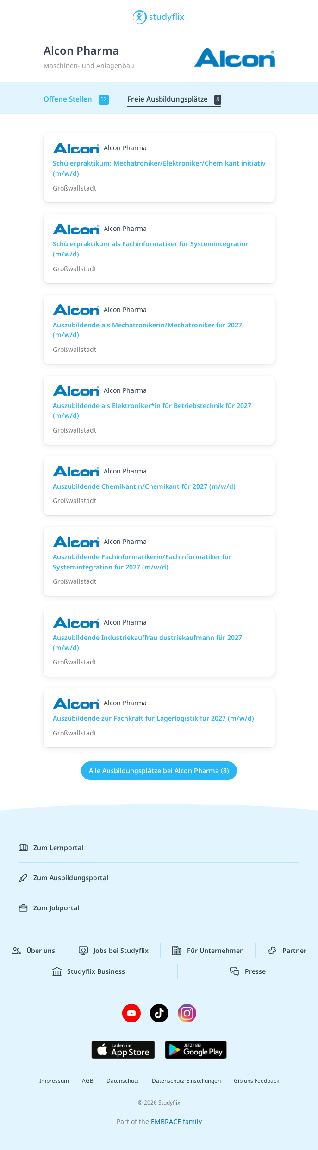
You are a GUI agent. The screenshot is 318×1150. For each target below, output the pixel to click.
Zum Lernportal (51, 847)
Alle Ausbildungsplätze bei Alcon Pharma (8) (159, 770)
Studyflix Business (88, 971)
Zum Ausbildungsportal (63, 877)
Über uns (33, 950)
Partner (287, 950)
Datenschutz (122, 1081)
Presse (248, 971)
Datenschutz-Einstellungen (186, 1081)
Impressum (54, 1081)
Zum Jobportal (49, 908)
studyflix (167, 16)
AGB (88, 1081)
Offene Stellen (76, 99)
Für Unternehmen (208, 950)
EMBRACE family (176, 1121)
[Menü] (20, 16)
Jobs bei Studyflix (114, 950)
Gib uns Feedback (256, 1081)
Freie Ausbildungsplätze (174, 99)
